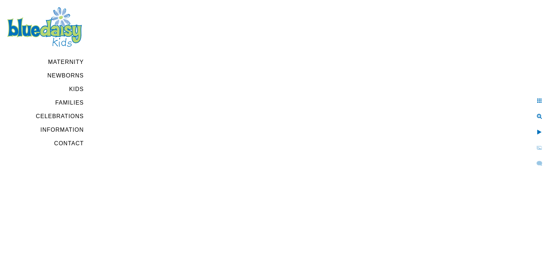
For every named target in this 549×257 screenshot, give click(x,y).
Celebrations (60, 116)
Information (62, 130)
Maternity (66, 62)
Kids (76, 89)
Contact (69, 143)
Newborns (65, 75)
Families (69, 103)
